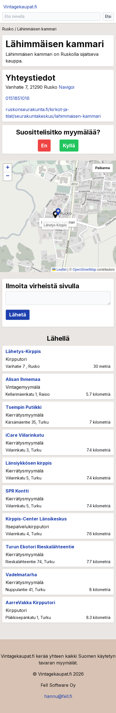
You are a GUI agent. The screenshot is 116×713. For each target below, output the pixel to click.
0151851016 (17, 98)
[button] (58, 211)
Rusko (8, 29)
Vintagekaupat (20, 6)
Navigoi (66, 87)
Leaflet (59, 270)
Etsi (108, 16)
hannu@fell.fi (58, 696)
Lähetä (17, 315)
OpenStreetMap (84, 270)
